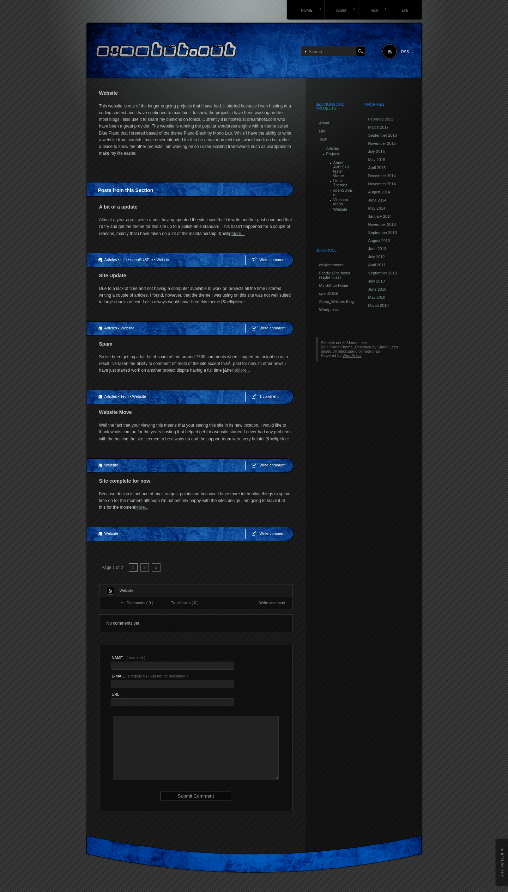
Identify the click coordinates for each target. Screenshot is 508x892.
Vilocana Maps (340, 202)
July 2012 (376, 257)
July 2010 (376, 281)
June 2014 (377, 200)
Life (405, 10)
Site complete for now (124, 481)
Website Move (115, 412)
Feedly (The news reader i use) (334, 275)
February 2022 (381, 119)
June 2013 (377, 249)
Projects (333, 153)
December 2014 (382, 176)
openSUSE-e (141, 260)
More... (237, 233)
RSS (405, 52)
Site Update (112, 275)
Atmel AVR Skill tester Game (341, 169)
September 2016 (382, 135)
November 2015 (382, 143)
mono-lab (372, 351)
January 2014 (380, 216)
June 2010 (377, 289)
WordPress (352, 355)
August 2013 (379, 241)
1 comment (269, 396)
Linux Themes (340, 183)
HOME (307, 10)
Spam (106, 344)
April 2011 (377, 265)
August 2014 (379, 192)
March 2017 (378, 127)
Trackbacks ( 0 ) (184, 603)
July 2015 (376, 151)
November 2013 (382, 224)
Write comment (273, 260)
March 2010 (378, 305)
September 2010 (382, 273)
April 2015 (377, 168)
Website (163, 260)
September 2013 (382, 232)
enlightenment (331, 265)
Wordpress (328, 310)
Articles (110, 260)
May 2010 (376, 297)
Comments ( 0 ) (140, 603)
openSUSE (328, 293)
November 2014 (382, 184)
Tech (374, 10)
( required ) (128, 658)
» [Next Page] (156, 567)
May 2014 (376, 208)
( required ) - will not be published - (149, 676)
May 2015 (376, 159)
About (341, 10)
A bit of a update (118, 207)
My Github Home (334, 285)
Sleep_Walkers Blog (336, 301)
